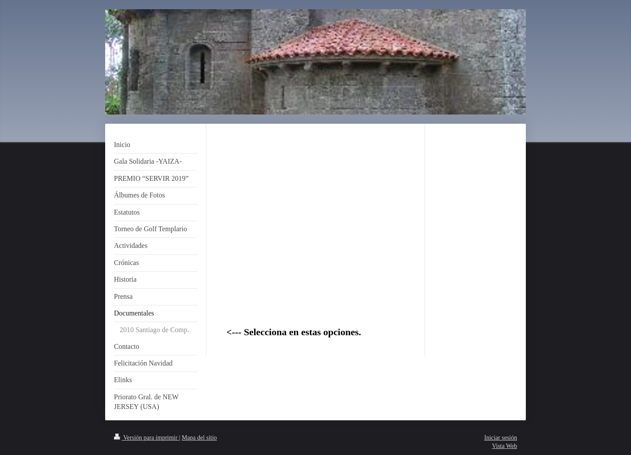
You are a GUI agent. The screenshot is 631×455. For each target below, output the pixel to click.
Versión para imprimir (146, 437)
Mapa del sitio (199, 437)
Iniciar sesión (500, 437)
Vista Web (504, 446)
